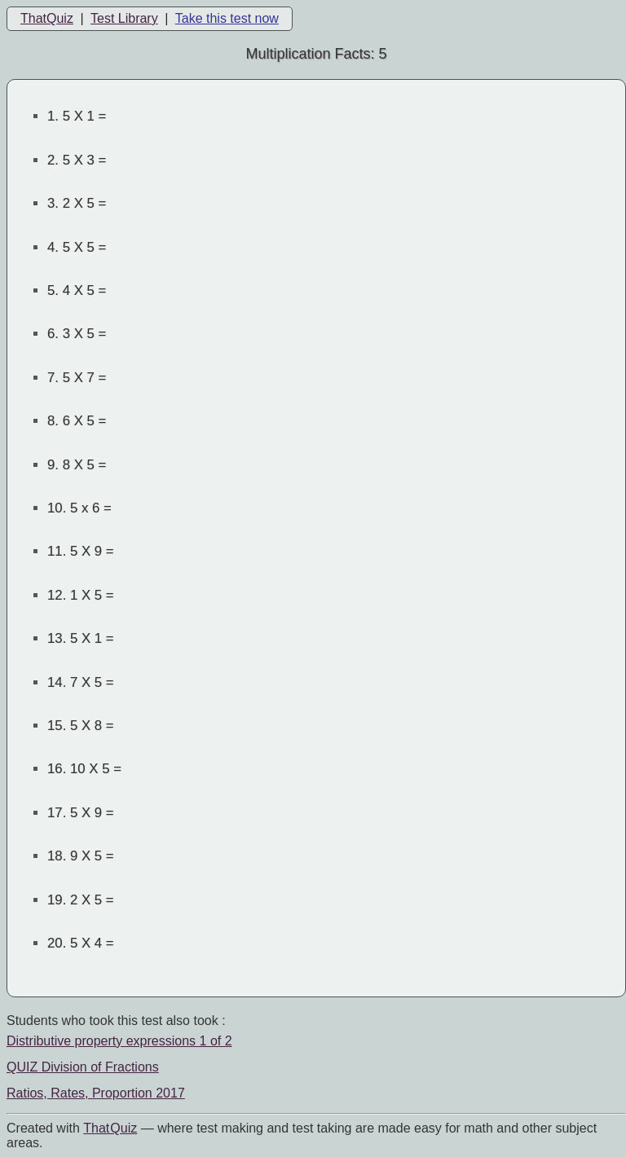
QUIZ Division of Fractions (83, 1067)
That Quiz (110, 1128)
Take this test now (227, 18)
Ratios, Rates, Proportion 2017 (96, 1093)
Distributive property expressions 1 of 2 (119, 1041)
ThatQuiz (46, 18)
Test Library (124, 18)
